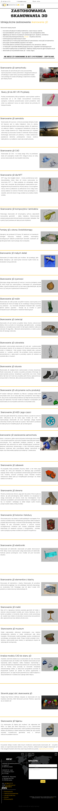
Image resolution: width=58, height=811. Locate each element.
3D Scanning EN (8, 799)
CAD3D (26, 36)
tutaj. (53, 797)
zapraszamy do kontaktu (46, 749)
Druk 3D (6, 797)
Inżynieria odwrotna (9, 795)
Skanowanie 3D (8, 791)
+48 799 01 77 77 (8, 783)
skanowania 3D (39, 22)
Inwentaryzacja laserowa (11, 793)
